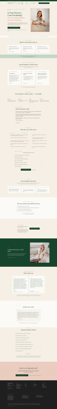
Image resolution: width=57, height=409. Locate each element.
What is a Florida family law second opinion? (28, 335)
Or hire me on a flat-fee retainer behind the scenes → (35, 375)
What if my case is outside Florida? (28, 160)
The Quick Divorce (34, 3)
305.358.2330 (9, 390)
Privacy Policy (35, 385)
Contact (26, 386)
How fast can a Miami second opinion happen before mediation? (28, 348)
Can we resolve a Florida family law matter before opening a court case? (28, 344)
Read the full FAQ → (28, 353)
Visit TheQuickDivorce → (34, 228)
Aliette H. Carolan (44, 386)
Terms (34, 386)
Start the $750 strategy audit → (14, 27)
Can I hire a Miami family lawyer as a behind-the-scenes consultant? (28, 346)
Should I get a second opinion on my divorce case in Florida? (28, 333)
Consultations (17, 386)
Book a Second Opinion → (26, 169)
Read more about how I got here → (12, 257)
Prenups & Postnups (18, 388)
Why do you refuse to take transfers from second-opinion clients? (28, 342)
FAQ (25, 385)
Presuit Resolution (27, 3)
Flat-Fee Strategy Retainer (22, 3)
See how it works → (34, 169)
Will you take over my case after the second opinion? (28, 162)
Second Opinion (19, 3)
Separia (43, 385)
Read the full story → (18, 122)
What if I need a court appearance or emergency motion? (28, 164)
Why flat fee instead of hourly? (28, 166)
